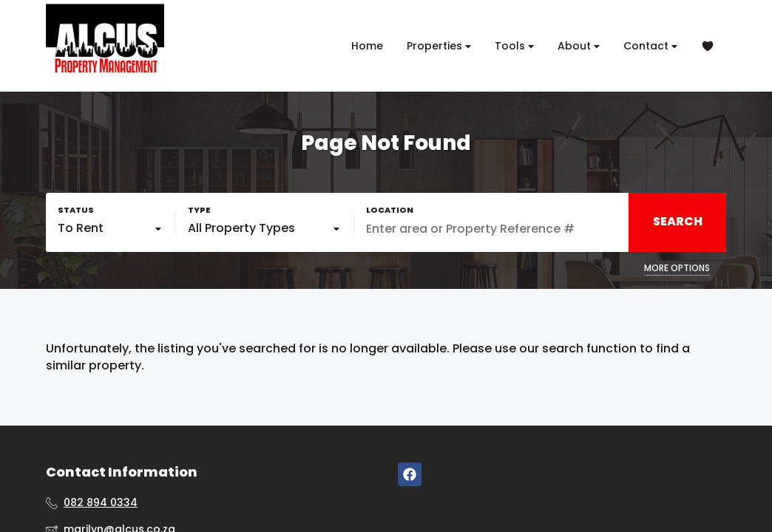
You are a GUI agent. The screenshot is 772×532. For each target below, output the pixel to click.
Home (367, 45)
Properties (439, 46)
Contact (650, 46)
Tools (514, 46)
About (579, 46)
